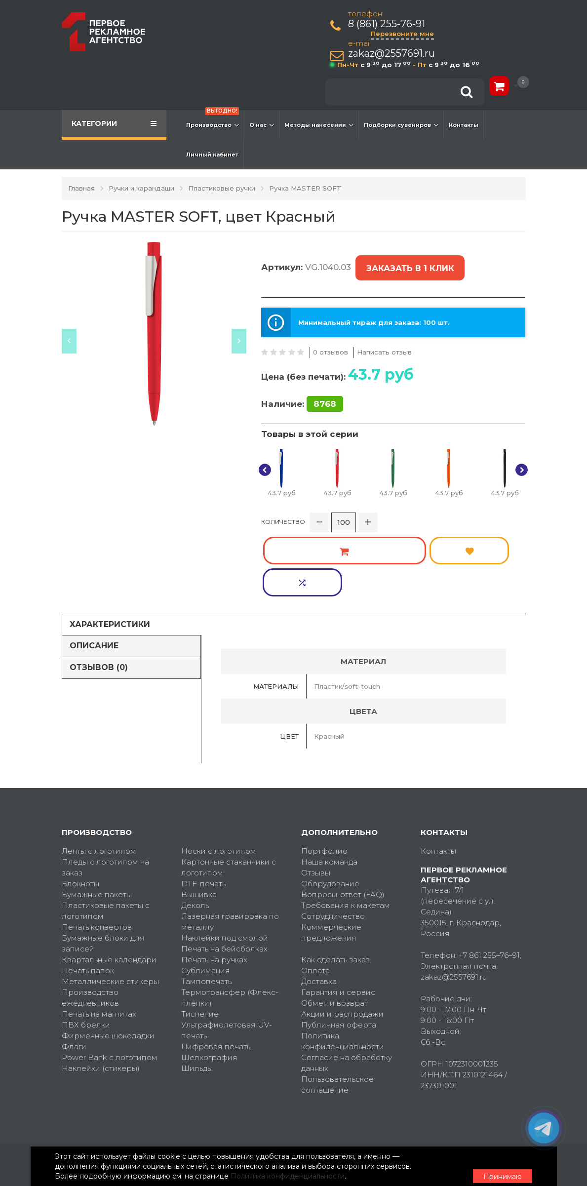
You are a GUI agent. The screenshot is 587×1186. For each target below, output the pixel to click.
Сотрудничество (333, 843)
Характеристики (110, 551)
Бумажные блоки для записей (103, 871)
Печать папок (88, 898)
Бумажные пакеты (97, 822)
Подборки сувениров (401, 125)
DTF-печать (203, 811)
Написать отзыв (384, 338)
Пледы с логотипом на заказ (105, 795)
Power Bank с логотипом (109, 984)
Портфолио (324, 778)
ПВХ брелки (86, 952)
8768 (324, 390)
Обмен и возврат (334, 930)
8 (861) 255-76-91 (388, 24)
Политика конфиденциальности (342, 968)
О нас (261, 125)
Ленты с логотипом (99, 778)
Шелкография (209, 984)
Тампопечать (206, 908)
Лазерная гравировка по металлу (230, 849)
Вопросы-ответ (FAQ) (343, 822)
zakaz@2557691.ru (393, 53)
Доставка (319, 908)
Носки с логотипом (218, 778)
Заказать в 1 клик (408, 261)
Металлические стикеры (110, 908)
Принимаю (471, 1161)
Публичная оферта (338, 952)
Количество (283, 510)
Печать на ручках (214, 887)
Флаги (74, 974)
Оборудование (330, 811)
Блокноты (80, 811)
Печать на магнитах (99, 941)
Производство (212, 120)
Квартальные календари (109, 887)
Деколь (195, 832)
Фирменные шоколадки (108, 963)
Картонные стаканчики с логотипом (228, 795)
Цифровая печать (215, 974)
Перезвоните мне (404, 34)
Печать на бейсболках (224, 876)
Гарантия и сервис (338, 919)
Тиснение (200, 941)
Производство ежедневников (90, 925)
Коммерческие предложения (331, 860)
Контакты (463, 124)
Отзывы (315, 800)
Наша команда (329, 789)
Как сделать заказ (335, 887)
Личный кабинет (212, 154)
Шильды (197, 995)
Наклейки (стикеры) (101, 995)
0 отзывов (330, 338)
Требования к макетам (345, 832)
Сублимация (205, 898)
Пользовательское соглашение (337, 1012)
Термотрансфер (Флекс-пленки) (229, 925)
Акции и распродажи (342, 941)
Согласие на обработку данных (346, 990)
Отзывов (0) (99, 594)
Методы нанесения (318, 125)
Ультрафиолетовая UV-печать (226, 958)
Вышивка (199, 822)
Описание (94, 573)
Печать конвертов (97, 854)
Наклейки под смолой (224, 865)
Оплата (315, 898)
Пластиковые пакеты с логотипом (106, 838)
